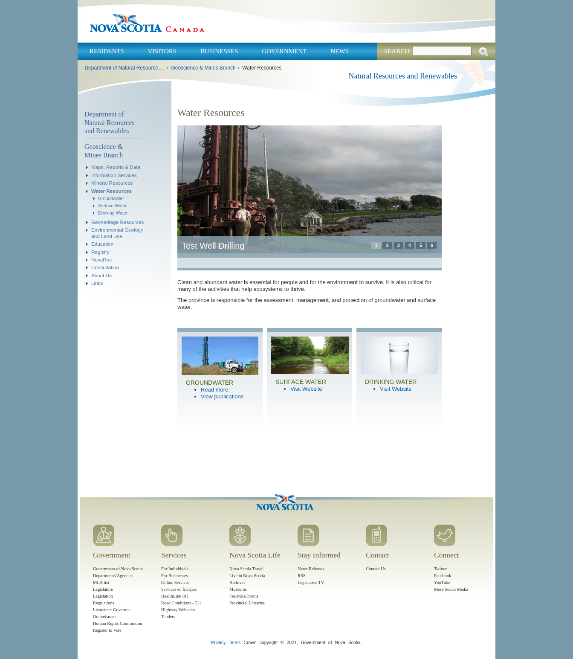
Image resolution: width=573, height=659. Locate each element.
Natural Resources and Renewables (403, 76)
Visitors (162, 51)
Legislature (103, 589)
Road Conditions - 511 (181, 603)
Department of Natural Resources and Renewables (124, 68)
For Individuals (174, 568)
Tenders (168, 616)
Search (396, 51)
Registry (100, 252)
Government (284, 51)
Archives (237, 582)
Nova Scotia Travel (246, 568)
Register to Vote (107, 630)
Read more (214, 389)
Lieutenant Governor (111, 609)
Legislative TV (311, 582)
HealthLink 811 (175, 596)
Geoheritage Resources (117, 222)
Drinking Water (112, 212)
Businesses (219, 51)
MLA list (101, 582)
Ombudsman (104, 616)
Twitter (440, 568)
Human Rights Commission (117, 623)
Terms (234, 642)
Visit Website (306, 389)
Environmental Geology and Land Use (117, 232)
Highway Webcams (178, 609)
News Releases (311, 568)
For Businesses (174, 575)
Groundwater (111, 198)
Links (97, 283)
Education (102, 244)
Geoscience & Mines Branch (203, 68)
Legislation (103, 596)
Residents (107, 51)
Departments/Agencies (113, 575)
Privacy (218, 642)
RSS (302, 575)
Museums (237, 589)
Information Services (114, 175)
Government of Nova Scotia (118, 568)
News (339, 51)
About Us (101, 275)
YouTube (442, 582)
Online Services (175, 582)
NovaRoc (101, 259)
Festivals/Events (243, 596)
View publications (222, 396)
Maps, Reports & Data (115, 167)
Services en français (179, 589)
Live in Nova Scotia (247, 575)
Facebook (442, 575)
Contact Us (375, 568)
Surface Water (112, 205)
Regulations (103, 603)
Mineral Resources (112, 183)
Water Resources (111, 191)
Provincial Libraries (247, 603)
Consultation (105, 267)
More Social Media (451, 589)
